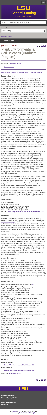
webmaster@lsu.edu (6, 399)
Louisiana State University (8, 395)
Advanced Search (6, 36)
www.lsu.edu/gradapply (8, 222)
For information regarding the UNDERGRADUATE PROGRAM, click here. (21, 72)
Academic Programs (15, 63)
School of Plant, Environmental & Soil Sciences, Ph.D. (19, 365)
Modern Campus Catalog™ (27, 413)
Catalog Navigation (8, 40)
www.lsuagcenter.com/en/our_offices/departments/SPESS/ (26, 211)
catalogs (14, 411)
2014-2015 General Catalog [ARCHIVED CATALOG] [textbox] (16, 22)
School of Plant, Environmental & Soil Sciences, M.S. (19, 370)
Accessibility (4, 404)
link (33, 284)
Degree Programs (9, 67)
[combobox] (23, 22)
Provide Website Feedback (8, 402)
